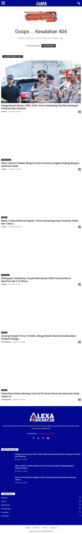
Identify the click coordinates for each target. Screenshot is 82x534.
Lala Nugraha (6, 342)
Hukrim (3, 501)
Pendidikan (5, 275)
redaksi (4, 111)
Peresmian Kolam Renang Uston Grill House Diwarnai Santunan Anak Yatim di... (40, 395)
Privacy (45, 528)
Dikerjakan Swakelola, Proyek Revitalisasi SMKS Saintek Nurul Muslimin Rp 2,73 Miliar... (36, 280)
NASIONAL (5, 516)
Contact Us (53, 528)
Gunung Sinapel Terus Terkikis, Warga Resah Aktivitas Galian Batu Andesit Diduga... (38, 337)
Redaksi (27, 528)
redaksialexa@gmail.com (46, 433)
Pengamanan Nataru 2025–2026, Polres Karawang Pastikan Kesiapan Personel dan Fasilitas (39, 107)
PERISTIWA (5, 505)
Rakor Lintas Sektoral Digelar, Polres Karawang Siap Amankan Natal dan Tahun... (39, 222)
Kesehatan (5, 512)
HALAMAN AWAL (48, 45)
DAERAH (4, 102)
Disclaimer (36, 528)
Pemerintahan (6, 160)
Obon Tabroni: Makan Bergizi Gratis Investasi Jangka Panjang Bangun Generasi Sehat (40, 165)
